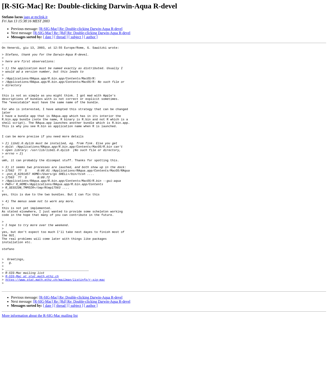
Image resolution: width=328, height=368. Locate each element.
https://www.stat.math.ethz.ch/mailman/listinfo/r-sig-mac (55, 327)
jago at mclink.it (35, 17)
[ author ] (91, 37)
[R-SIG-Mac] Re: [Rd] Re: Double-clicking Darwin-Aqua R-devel (82, 33)
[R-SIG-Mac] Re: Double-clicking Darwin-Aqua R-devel (81, 29)
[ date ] (48, 37)
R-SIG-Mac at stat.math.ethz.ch (32, 322)
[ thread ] (61, 37)
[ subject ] (76, 37)
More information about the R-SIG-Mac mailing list (40, 364)
